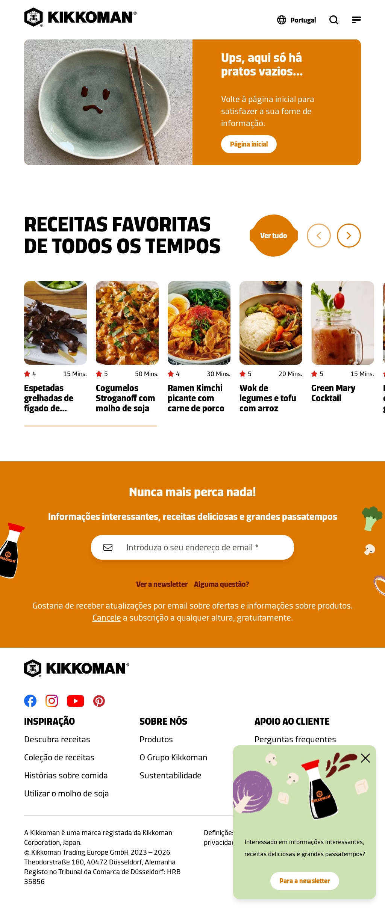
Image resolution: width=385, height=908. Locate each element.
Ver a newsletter (162, 584)
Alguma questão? (221, 584)
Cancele (106, 617)
